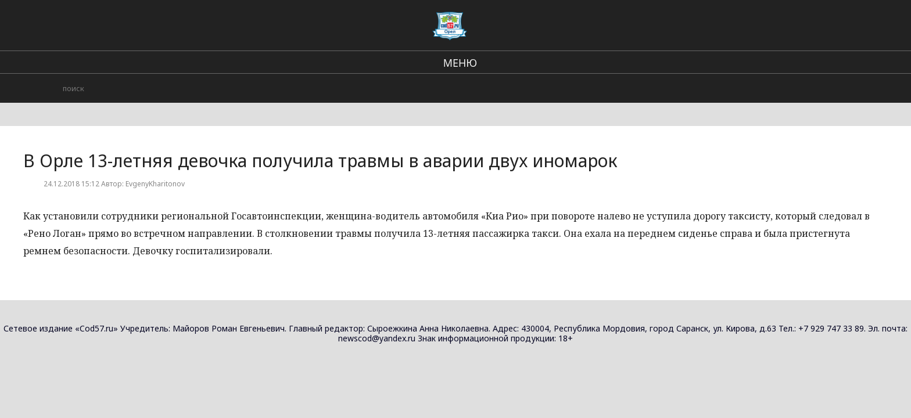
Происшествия (677, 23)
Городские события (590, 23)
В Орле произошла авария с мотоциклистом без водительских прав (737, 227)
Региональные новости (405, 23)
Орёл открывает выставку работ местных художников (733, 104)
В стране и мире (501, 23)
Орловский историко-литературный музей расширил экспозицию (729, 163)
